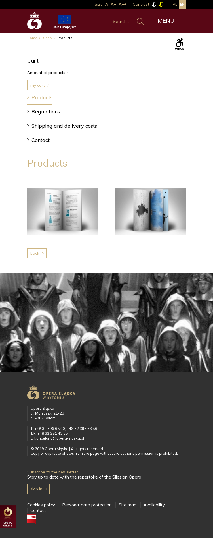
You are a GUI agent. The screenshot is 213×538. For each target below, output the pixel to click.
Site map (127, 505)
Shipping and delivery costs (64, 126)
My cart (37, 85)
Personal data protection (86, 505)
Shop (48, 38)
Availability (154, 505)
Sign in (36, 488)
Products (41, 97)
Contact (40, 140)
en (182, 4)
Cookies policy (41, 505)
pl (175, 4)
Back (34, 253)
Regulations (45, 111)
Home (32, 38)
